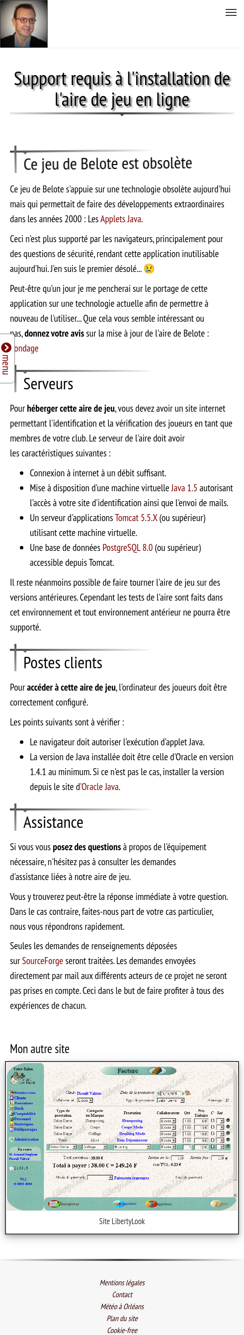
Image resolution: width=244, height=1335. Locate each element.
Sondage (24, 312)
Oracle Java (100, 750)
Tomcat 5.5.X (136, 481)
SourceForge (42, 924)
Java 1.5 (184, 451)
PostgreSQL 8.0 (127, 511)
